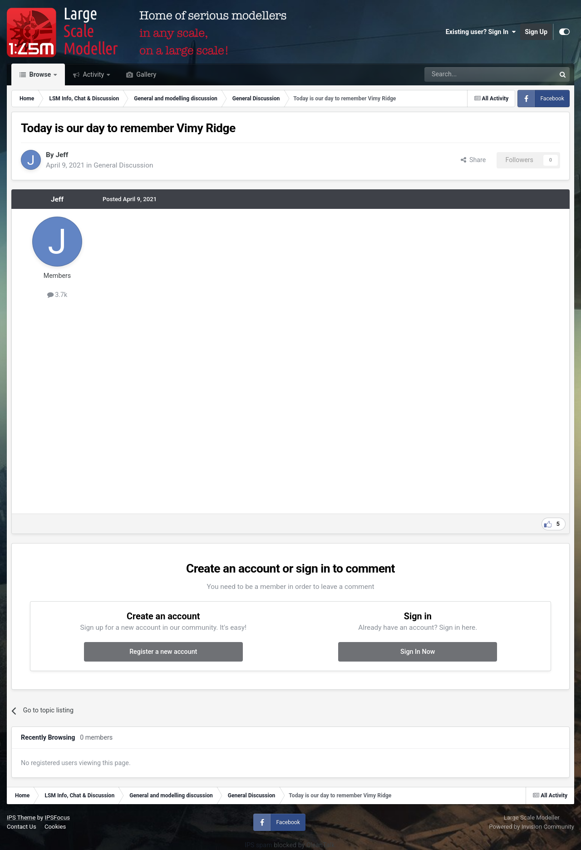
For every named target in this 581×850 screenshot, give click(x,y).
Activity (93, 74)
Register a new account (163, 651)
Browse (40, 74)
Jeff (61, 155)
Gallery (145, 74)
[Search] (466, 74)
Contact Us (21, 826)
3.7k (57, 294)
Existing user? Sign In (481, 32)
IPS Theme (21, 817)
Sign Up (536, 31)
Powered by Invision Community (531, 826)
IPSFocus (57, 817)
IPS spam (258, 845)
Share (473, 159)
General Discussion (123, 165)
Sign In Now (417, 651)
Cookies (55, 826)
